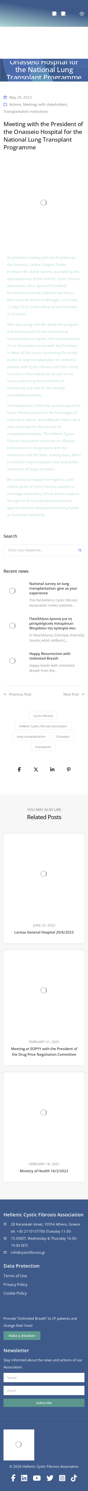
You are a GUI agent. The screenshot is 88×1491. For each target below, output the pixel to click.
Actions (15, 104)
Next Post (71, 694)
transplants (43, 747)
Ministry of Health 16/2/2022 (44, 1170)
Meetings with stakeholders (45, 104)
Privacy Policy (15, 1284)
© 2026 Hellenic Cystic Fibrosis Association (44, 1466)
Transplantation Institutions (26, 111)
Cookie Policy (15, 1293)
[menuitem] (54, 13)
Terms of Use (15, 1275)
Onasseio (62, 736)
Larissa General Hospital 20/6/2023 (44, 932)
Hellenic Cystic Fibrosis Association (43, 726)
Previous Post (20, 694)
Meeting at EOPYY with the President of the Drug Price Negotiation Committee (44, 1051)
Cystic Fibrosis (43, 716)
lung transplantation (31, 736)
